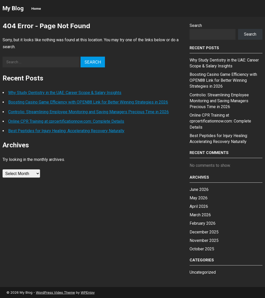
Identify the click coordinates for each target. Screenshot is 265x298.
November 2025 (204, 240)
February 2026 (202, 223)
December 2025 (204, 232)
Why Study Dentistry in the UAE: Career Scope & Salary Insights (64, 92)
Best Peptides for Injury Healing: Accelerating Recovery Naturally (66, 130)
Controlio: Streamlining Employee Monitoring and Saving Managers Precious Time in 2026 (88, 111)
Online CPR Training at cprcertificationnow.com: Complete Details (66, 121)
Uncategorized (203, 272)
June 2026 (199, 189)
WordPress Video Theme (55, 292)
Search (196, 25)
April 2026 (199, 206)
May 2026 (199, 198)
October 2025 (202, 248)
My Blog (13, 8)
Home (36, 8)
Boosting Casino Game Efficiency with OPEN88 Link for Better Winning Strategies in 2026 (88, 102)
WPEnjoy (88, 292)
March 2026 (200, 214)
